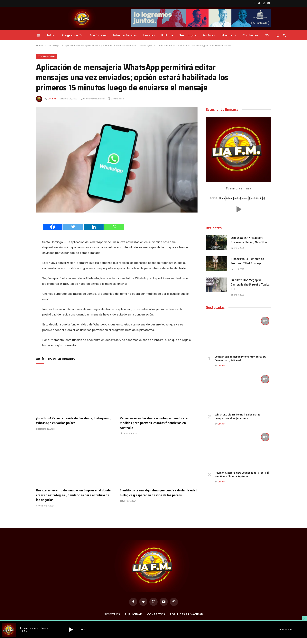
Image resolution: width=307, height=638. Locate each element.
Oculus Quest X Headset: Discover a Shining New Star (249, 240)
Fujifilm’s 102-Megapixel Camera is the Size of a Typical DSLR (250, 284)
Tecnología (187, 35)
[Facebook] (52, 227)
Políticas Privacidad (186, 614)
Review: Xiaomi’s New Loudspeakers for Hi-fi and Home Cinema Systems (242, 474)
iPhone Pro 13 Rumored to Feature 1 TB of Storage (247, 261)
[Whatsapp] (114, 227)
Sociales (208, 35)
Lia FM (52, 98)
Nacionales (98, 35)
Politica (167, 35)
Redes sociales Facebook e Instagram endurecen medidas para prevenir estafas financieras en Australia (154, 423)
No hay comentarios (93, 98)
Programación (73, 35)
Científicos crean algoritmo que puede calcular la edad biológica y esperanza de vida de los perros (158, 492)
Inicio (51, 35)
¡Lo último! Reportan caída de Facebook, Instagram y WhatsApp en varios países (73, 420)
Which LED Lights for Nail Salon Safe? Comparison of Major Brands (237, 416)
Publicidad (133, 614)
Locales (149, 35)
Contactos (250, 35)
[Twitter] (73, 227)
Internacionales (125, 35)
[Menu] (38, 35)
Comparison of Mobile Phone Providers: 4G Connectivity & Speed (240, 358)
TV (267, 35)
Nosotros (228, 35)
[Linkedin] (94, 227)
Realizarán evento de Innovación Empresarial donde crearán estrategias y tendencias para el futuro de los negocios (73, 495)
